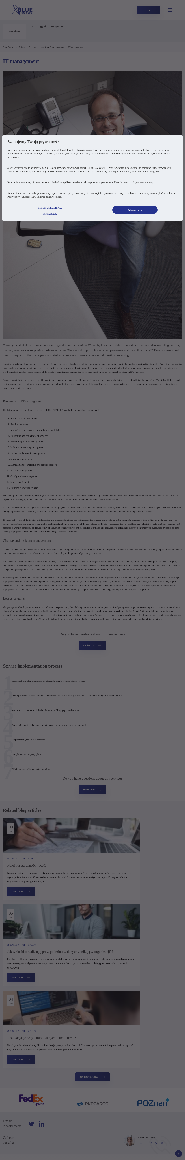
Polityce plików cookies (53, 351)
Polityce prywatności (22, 351)
